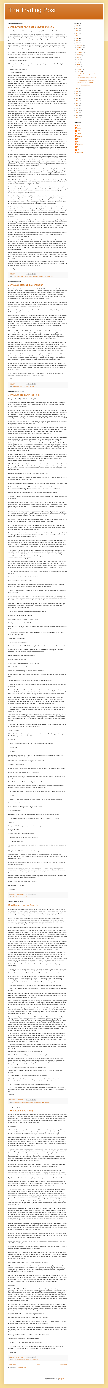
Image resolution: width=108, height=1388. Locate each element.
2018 (77, 88)
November (80, 47)
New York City (45, 1102)
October (79, 50)
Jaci (78, 130)
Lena (24, 386)
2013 (77, 101)
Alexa (14, 386)
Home (38, 1364)
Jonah (26, 276)
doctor (17, 1102)
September (80, 52)
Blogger (61, 1379)
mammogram (29, 1102)
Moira (40, 276)
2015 (77, 96)
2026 (77, 26)
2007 (77, 115)
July (78, 57)
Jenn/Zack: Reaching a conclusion (25, 285)
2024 (77, 31)
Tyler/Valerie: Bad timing (20, 1110)
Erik (18, 1359)
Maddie (21, 1359)
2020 (77, 40)
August (79, 55)
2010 (77, 108)
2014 (77, 98)
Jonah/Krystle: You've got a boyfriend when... (31, 27)
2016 (77, 93)
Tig (78, 149)
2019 (77, 43)
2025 (77, 28)
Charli (14, 1359)
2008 (77, 113)
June (78, 59)
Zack (36, 386)
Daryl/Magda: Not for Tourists (23, 905)
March (79, 67)
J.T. (21, 1102)
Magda (24, 1102)
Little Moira (35, 276)
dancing (19, 276)
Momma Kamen (46, 276)
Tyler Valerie (35, 1359)
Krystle (30, 276)
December (80, 45)
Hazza (79, 128)
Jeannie (79, 136)
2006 (77, 118)
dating (22, 276)
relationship (29, 386)
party (52, 276)
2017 (77, 91)
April (78, 64)
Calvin (14, 276)
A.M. (78, 125)
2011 (77, 105)
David (17, 386)
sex (33, 386)
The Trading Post (32, 10)
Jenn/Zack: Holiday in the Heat (23, 395)
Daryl (14, 1102)
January (79, 71)
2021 (77, 38)
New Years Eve (37, 1102)
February (79, 69)
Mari (78, 141)
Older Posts (63, 1364)
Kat (78, 139)
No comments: (20, 273)
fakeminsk (80, 152)
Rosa (78, 147)
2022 (77, 35)
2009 (77, 110)
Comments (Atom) (21, 1367)
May (78, 62)
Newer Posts (12, 1364)
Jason (79, 133)
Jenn (21, 386)
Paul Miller (80, 144)
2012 (77, 103)
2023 (77, 33)
